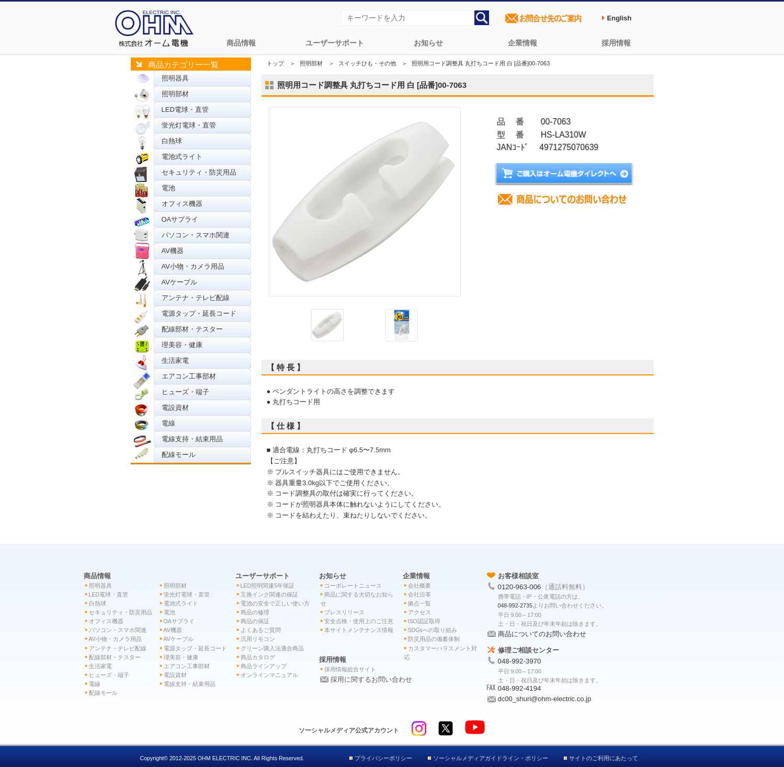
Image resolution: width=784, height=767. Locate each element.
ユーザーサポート (334, 43)
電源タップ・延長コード (199, 313)
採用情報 (616, 43)
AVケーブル (179, 282)
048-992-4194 (519, 688)
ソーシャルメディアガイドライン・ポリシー (490, 758)
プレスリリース (344, 612)
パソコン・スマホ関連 (196, 235)
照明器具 (175, 78)
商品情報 (241, 43)
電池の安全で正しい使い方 (275, 603)
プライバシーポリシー (383, 758)
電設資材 (175, 407)
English (619, 18)
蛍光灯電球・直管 (189, 125)
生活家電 (175, 360)
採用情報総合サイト (350, 669)
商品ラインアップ (264, 666)
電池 (168, 188)
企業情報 (522, 43)
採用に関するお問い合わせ (371, 679)
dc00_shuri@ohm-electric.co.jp (545, 699)
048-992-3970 (519, 661)
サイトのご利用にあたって (603, 758)
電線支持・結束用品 (192, 439)
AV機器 (173, 251)
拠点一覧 (419, 603)
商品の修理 (255, 612)
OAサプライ (180, 219)
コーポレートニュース (353, 585)
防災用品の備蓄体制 (434, 639)
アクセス (419, 612)
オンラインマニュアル (269, 675)
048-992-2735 (515, 605)
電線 (168, 423)
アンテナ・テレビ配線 (196, 298)
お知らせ (428, 43)
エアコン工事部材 (189, 376)
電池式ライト (182, 157)
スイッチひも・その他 (367, 63)
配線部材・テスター (192, 329)
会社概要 (419, 585)
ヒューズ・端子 (185, 392)
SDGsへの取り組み (432, 630)
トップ (275, 63)
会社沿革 (419, 594)
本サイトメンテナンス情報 (358, 630)
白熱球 (172, 141)
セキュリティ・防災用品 (199, 172)
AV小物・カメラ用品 (193, 266)
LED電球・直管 (185, 109)
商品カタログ (258, 657)
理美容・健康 (182, 345)
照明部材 (175, 94)
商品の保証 (255, 621)
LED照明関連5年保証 (268, 585)
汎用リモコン (258, 639)
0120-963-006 (519, 587)
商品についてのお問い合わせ (542, 634)
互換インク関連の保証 (269, 594)
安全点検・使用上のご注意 (358, 621)
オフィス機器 (182, 204)
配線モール (179, 455)
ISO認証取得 (424, 621)
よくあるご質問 (261, 630)
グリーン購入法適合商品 (272, 648)
